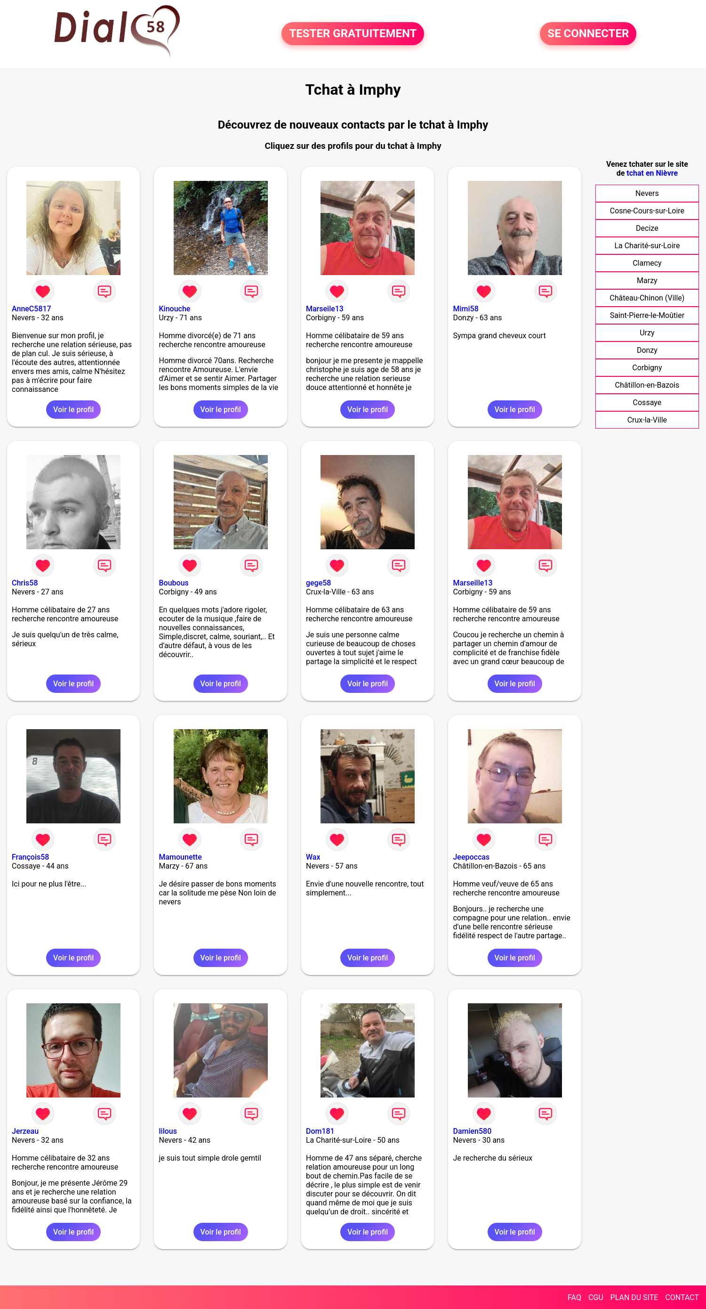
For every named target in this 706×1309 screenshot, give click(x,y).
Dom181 (320, 1131)
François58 (30, 857)
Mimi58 (465, 308)
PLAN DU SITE (634, 1297)
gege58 (318, 582)
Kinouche (174, 308)
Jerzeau (25, 1131)
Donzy (647, 350)
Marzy (647, 280)
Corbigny (647, 367)
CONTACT (682, 1297)
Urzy (647, 332)
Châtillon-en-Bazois (647, 385)
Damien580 (472, 1131)
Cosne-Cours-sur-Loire (647, 210)
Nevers (647, 193)
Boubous (173, 582)
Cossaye (647, 402)
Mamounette (180, 857)
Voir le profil (73, 409)
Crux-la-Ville (647, 419)
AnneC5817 (31, 308)
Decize (647, 228)
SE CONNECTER (588, 34)
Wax (313, 857)
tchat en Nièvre (652, 173)
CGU (595, 1297)
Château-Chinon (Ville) (647, 297)
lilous (167, 1131)
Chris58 (25, 582)
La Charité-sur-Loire (647, 245)
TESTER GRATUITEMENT (353, 34)
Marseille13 (472, 582)
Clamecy (647, 263)
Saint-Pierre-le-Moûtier (647, 315)
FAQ (574, 1297)
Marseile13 (325, 308)
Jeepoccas (471, 857)
